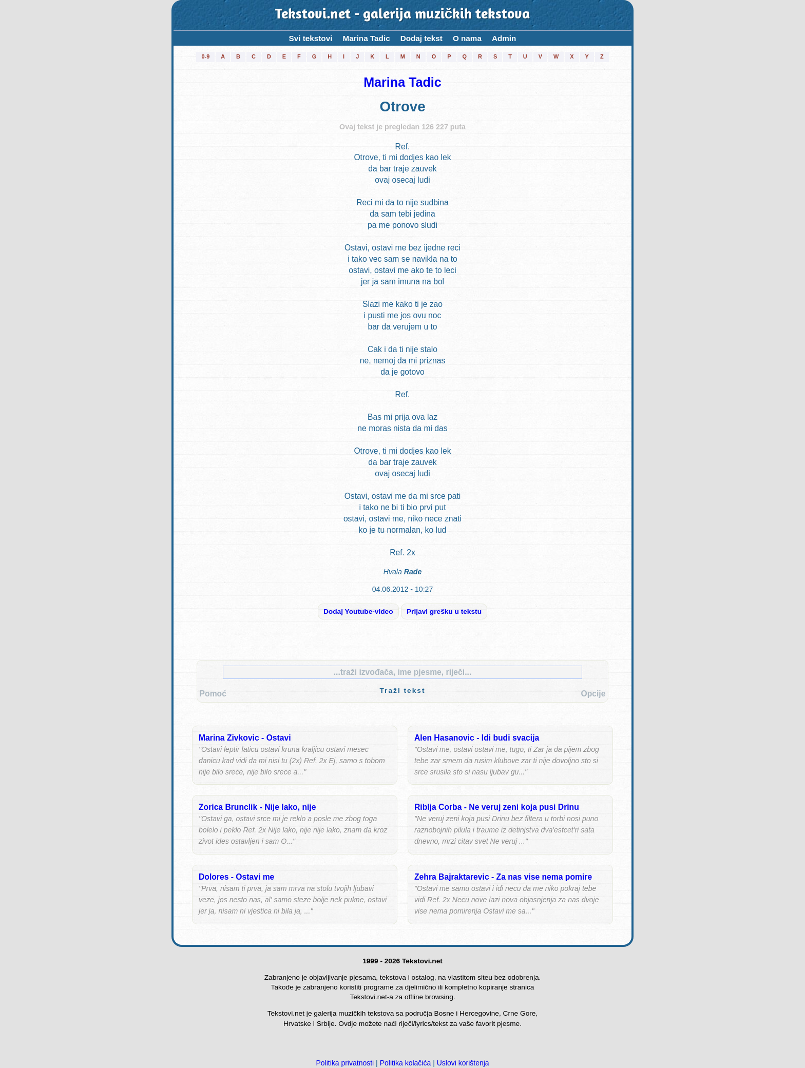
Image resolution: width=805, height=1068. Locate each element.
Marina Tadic (366, 38)
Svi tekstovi (311, 38)
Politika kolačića (405, 1063)
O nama (467, 38)
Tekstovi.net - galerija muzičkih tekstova (402, 15)
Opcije (593, 693)
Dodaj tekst (421, 38)
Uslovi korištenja (463, 1063)
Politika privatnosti (345, 1063)
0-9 (205, 56)
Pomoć (213, 693)
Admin (504, 38)
